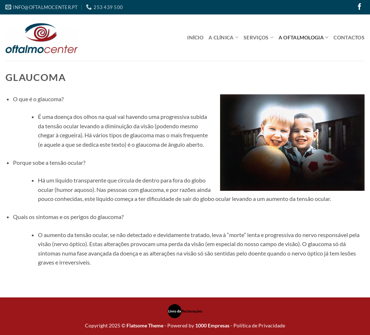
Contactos (349, 37)
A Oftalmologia (304, 37)
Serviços (259, 37)
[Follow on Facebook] (359, 7)
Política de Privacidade (259, 325)
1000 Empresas (212, 325)
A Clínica (223, 37)
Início (195, 37)
